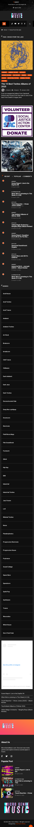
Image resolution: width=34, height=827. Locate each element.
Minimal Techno (25, 78)
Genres (24, 75)
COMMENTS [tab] (27, 176)
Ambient (4, 72)
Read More (5, 100)
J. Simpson (8, 90)
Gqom (29, 75)
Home (5, 30)
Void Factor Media (20, 823)
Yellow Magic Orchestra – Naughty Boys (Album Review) (22, 225)
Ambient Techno (13, 72)
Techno (4, 80)
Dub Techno (16, 75)
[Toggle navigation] (4, 24)
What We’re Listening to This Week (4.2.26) (22, 194)
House (4, 78)
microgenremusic (19, 686)
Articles (22, 72)
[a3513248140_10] (17, 156)
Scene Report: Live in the (22, 770)
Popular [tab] (16, 176)
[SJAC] (17, 121)
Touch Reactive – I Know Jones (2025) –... (20, 204)
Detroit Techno (6, 75)
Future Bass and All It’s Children (20, 256)
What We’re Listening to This (23, 782)
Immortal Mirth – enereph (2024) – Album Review (20, 267)
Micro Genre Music (8, 686)
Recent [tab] (6, 176)
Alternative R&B (16, 191)
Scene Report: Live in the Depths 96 (17, 4)
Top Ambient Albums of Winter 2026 (20, 215)
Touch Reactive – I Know (23, 793)
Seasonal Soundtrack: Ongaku (19, 246)
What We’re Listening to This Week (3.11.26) (22, 277)
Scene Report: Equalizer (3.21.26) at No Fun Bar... (20, 236)
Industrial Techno (13, 78)
